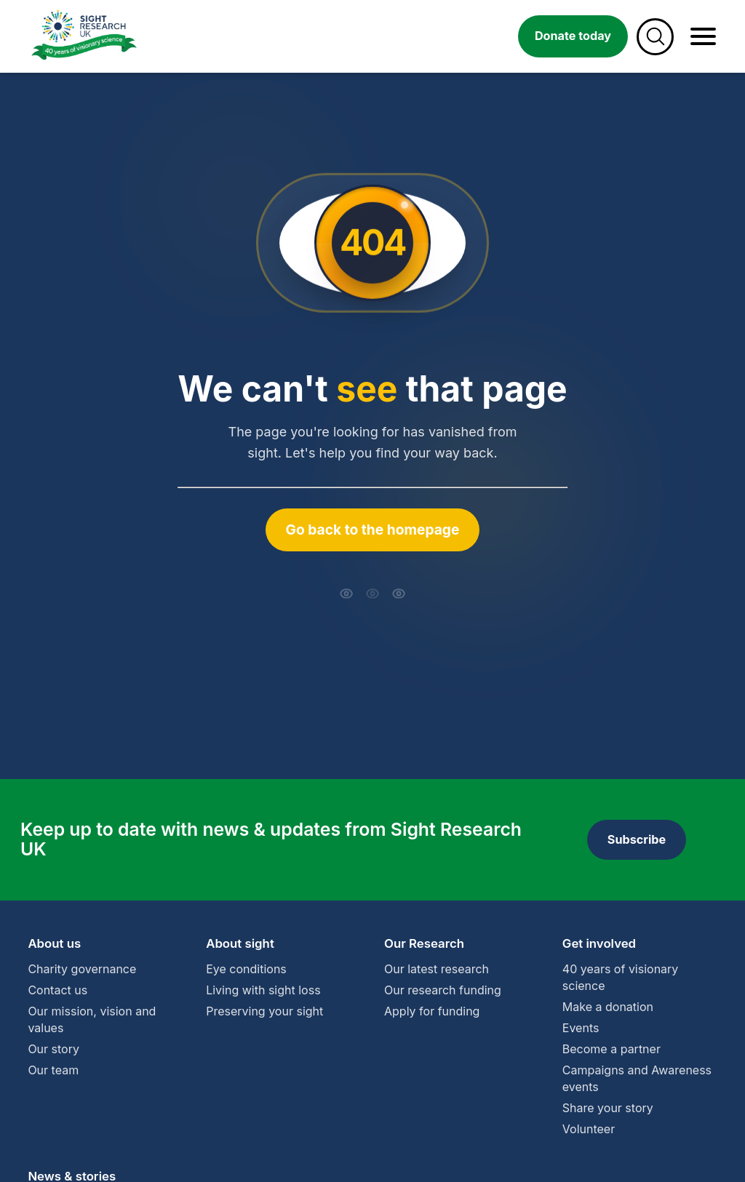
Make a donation (607, 1006)
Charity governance (82, 969)
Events (580, 1028)
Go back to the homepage (373, 529)
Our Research (424, 943)
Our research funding (442, 990)
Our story (53, 1049)
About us (54, 943)
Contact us (57, 990)
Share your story (607, 1108)
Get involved (599, 943)
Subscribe (636, 839)
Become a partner (611, 1049)
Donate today (573, 35)
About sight (240, 943)
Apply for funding (431, 1011)
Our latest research (436, 969)
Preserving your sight (264, 1011)
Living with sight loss (263, 990)
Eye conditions (246, 969)
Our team (53, 1070)
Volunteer (588, 1129)
